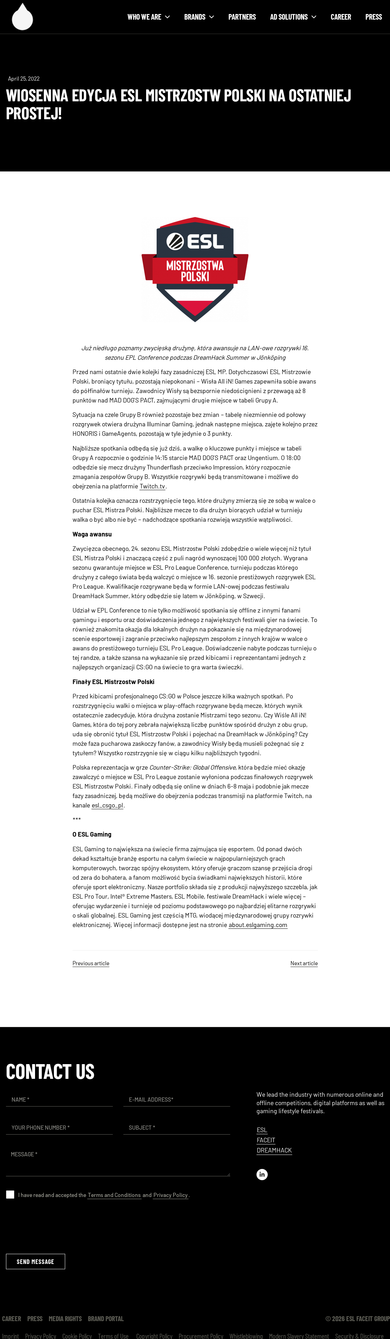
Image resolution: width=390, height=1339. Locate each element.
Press (373, 16)
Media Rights (65, 1318)
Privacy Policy (170, 1194)
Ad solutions (293, 17)
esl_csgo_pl (107, 805)
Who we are (149, 17)
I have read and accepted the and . (104, 1194)
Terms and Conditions (114, 1194)
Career (341, 16)
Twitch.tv (152, 486)
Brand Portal (106, 1318)
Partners (242, 16)
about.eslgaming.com (258, 924)
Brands (199, 17)
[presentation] (59, 1226)
